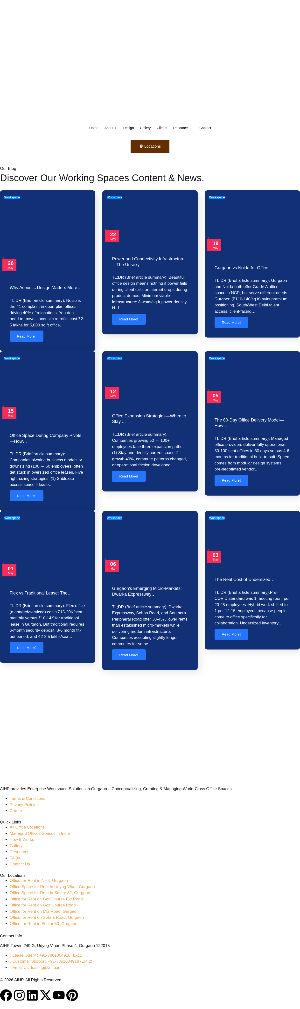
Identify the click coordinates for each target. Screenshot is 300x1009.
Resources (186, 128)
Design (126, 128)
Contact (210, 128)
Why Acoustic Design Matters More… (46, 288)
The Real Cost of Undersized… (245, 580)
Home (88, 128)
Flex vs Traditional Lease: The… (41, 594)
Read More (26, 336)
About (106, 128)
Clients (163, 128)
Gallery (145, 128)
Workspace (12, 197)
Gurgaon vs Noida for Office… (244, 268)
